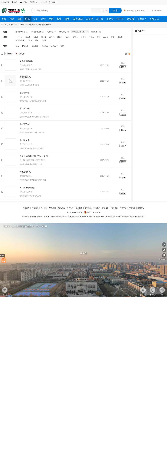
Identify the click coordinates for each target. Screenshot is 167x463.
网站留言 (114, 208)
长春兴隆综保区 (101, 217)
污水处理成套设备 (44, 25)
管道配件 (94, 32)
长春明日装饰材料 (131, 217)
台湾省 (105, 37)
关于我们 (44, 208)
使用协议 (79, 208)
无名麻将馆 (63, 217)
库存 (62, 46)
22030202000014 (93, 212)
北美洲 (119, 37)
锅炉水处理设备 (26, 61)
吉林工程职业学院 (52, 217)
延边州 (43, 37)
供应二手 (35, 46)
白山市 (91, 37)
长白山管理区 (21, 40)
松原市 (83, 37)
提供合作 (54, 46)
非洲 (36, 40)
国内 (98, 37)
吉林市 (35, 37)
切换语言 (6, 2)
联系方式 (52, 208)
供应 (13, 25)
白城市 (67, 37)
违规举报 (141, 208)
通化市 (59, 37)
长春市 (27, 37)
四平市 (51, 37)
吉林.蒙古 (141, 217)
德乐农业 (85, 217)
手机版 (34, 2)
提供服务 (25, 46)
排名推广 (96, 208)
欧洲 (30, 40)
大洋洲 (43, 40)
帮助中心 (123, 208)
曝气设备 (62, 32)
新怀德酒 (33, 217)
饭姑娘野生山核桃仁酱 (116, 217)
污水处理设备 (25, 172)
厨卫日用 (130, 10)
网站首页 (26, 208)
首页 (6, 25)
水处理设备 (24, 93)
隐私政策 (61, 208)
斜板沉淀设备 (25, 77)
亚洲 (112, 37)
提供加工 (44, 46)
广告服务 (35, 208)
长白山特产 (159, 10)
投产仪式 (92, 217)
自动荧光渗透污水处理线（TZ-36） (35, 156)
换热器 (137, 10)
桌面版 (24, 2)
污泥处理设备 (36, 32)
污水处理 (31, 25)
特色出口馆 (41, 217)
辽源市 (75, 37)
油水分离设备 (21, 32)
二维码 (44, 2)
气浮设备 (50, 32)
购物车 (54, 2)
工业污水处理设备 (27, 187)
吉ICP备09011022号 (74, 212)
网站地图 (132, 208)
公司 (143, 10)
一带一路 (19, 37)
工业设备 (21, 25)
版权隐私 (88, 208)
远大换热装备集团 (74, 217)
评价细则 (70, 208)
